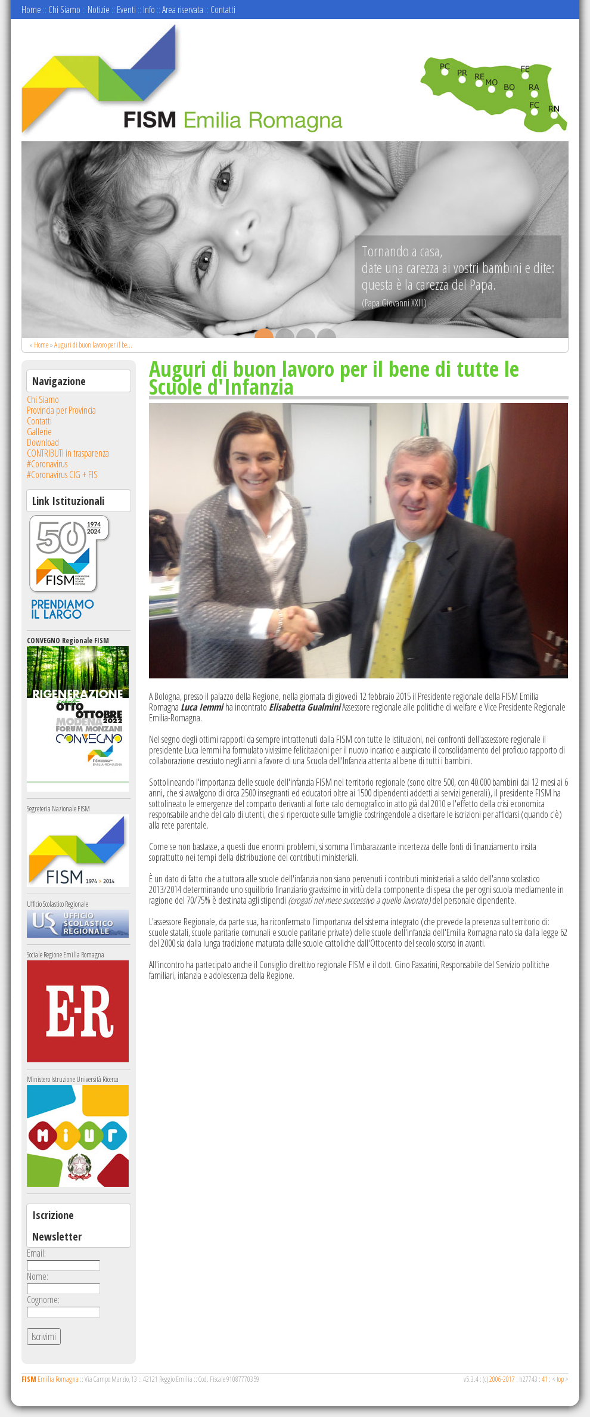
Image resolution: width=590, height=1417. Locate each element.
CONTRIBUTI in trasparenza (68, 453)
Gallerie (39, 431)
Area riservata (182, 9)
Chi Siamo (64, 9)
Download (43, 442)
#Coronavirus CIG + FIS (62, 474)
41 (545, 1379)
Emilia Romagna (50, 1379)
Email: (36, 1253)
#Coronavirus (47, 463)
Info (149, 9)
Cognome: (43, 1299)
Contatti (222, 9)
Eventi (126, 9)
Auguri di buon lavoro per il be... (93, 345)
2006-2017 (502, 1379)
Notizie (99, 9)
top (560, 1379)
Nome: (37, 1276)
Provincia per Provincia (61, 410)
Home (31, 9)
